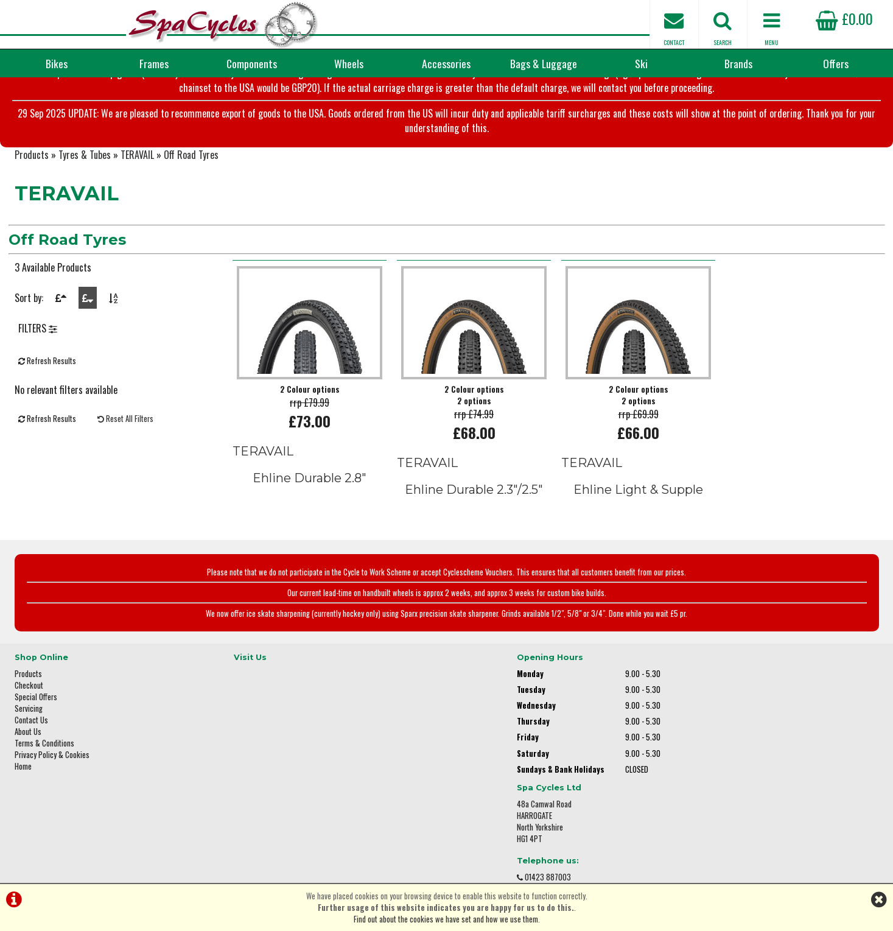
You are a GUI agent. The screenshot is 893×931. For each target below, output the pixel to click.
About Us (28, 750)
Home (23, 784)
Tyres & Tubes (84, 176)
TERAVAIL (137, 176)
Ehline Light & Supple (638, 511)
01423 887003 (703, 765)
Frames (154, 63)
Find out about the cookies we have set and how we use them (446, 919)
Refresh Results (47, 386)
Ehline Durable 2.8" (309, 500)
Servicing (29, 727)
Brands (738, 63)
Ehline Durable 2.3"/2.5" (474, 511)
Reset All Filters (125, 443)
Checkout (29, 703)
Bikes (57, 63)
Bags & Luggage (543, 63)
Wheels (348, 63)
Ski (641, 63)
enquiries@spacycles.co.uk (724, 803)
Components (251, 63)
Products (32, 176)
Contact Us (31, 738)
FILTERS (37, 353)
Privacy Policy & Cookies (52, 773)
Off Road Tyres (191, 176)
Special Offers (36, 715)
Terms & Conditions (44, 761)
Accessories (446, 63)
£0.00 (844, 18)
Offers (836, 63)
